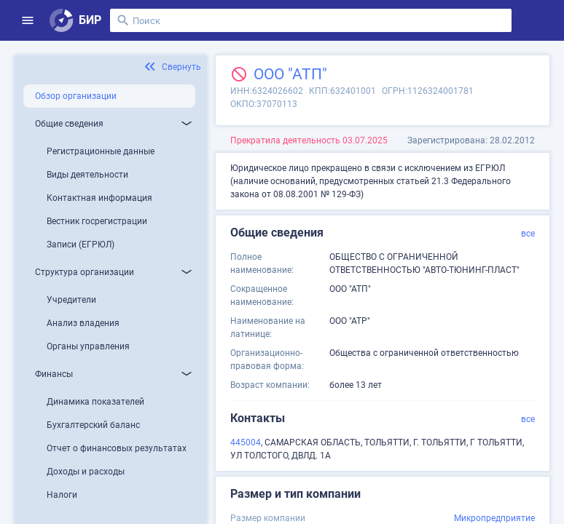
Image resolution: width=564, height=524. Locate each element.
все (528, 234)
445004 (245, 442)
